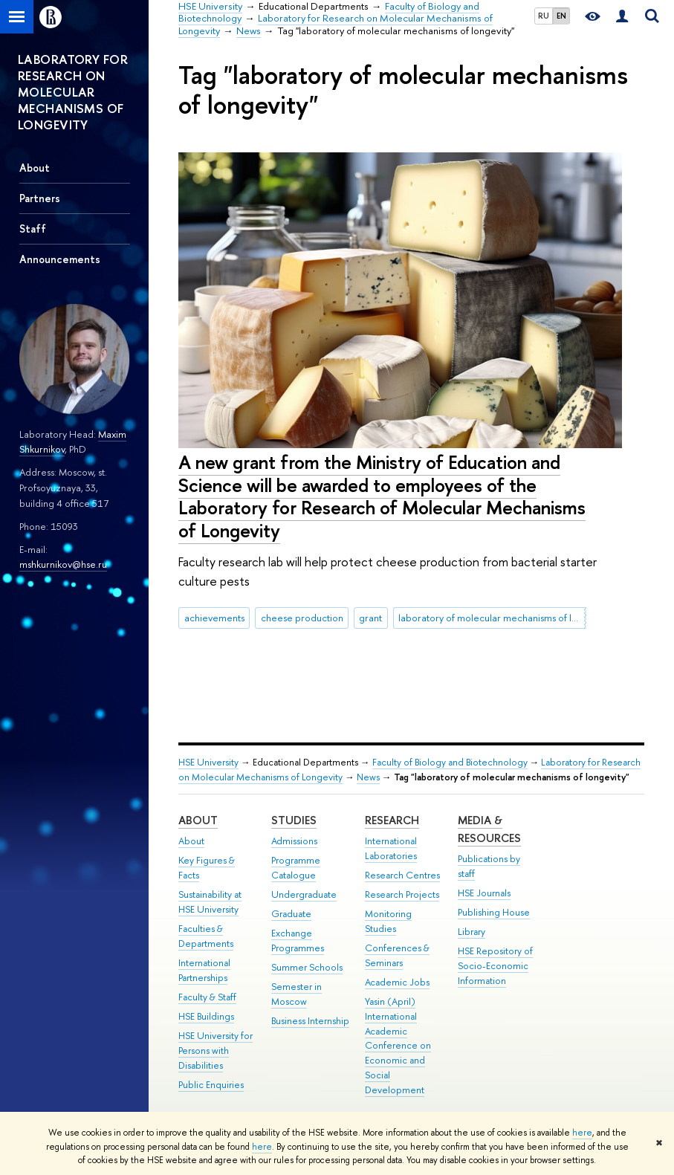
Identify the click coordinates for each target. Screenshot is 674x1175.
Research (392, 820)
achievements (214, 617)
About (34, 168)
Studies (294, 820)
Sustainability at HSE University (210, 902)
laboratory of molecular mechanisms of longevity (492, 617)
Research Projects (402, 894)
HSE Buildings (206, 1016)
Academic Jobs (397, 982)
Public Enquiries (211, 1084)
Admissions (294, 841)
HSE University (208, 762)
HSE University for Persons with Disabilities (215, 1050)
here (582, 1133)
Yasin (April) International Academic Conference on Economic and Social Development (398, 1045)
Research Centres (402, 875)
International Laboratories (391, 848)
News (368, 777)
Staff (32, 228)
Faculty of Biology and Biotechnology (450, 762)
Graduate (291, 913)
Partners (39, 198)
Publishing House (494, 912)
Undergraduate (304, 894)
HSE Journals (484, 893)
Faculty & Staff (207, 997)
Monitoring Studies (388, 921)
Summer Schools (307, 967)
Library (471, 931)
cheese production (302, 617)
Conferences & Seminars (397, 955)
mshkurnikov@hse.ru (63, 564)
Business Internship (310, 1020)
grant (370, 617)
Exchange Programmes (297, 940)
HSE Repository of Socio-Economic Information (495, 966)
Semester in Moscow (296, 994)
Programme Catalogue (295, 867)
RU (543, 15)
